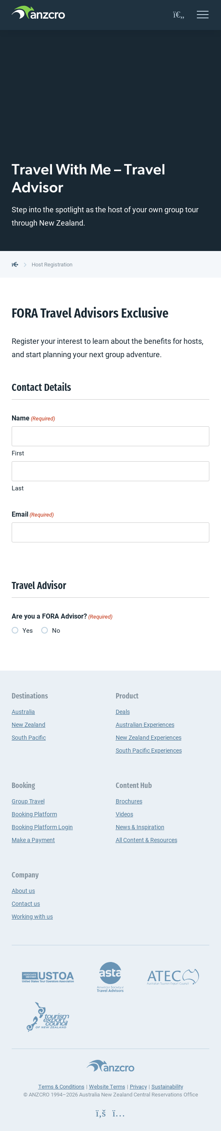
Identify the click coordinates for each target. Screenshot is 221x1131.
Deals (123, 712)
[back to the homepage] (15, 264)
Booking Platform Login (42, 827)
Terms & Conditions (61, 1086)
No (56, 630)
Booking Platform (34, 814)
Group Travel (28, 801)
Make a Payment (33, 840)
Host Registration (52, 264)
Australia (23, 712)
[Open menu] (203, 15)
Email (33, 514)
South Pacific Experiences (149, 750)
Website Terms (107, 1086)
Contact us (26, 903)
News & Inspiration (140, 827)
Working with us (32, 916)
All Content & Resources (146, 840)
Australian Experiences (145, 724)
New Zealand (28, 724)
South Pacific (29, 737)
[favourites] (178, 15)
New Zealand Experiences (148, 737)
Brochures (129, 801)
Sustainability (167, 1086)
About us (23, 891)
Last (18, 488)
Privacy (138, 1086)
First (18, 453)
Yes (27, 630)
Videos (124, 814)
